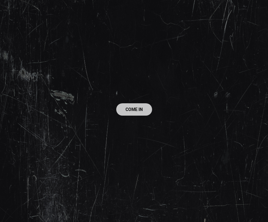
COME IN (134, 109)
